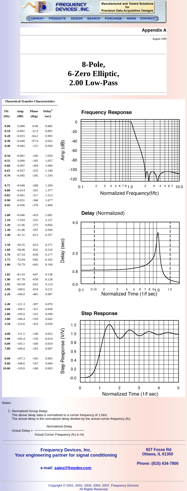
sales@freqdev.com (72, 468)
